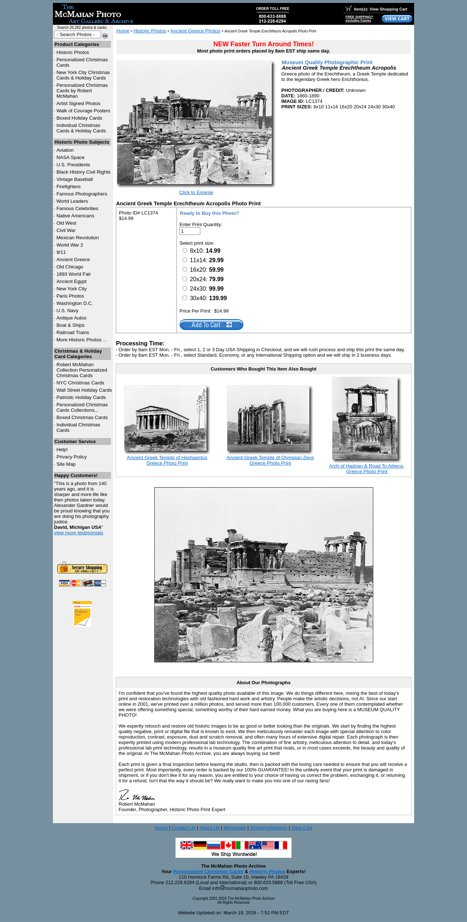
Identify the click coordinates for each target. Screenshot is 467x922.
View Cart (301, 827)
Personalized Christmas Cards (208, 871)
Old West (67, 223)
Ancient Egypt (71, 281)
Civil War (66, 230)
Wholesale (234, 827)
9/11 (61, 252)
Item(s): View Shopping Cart (376, 9)
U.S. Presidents (73, 164)
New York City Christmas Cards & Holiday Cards (83, 75)
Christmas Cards (80, 383)
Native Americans (75, 215)
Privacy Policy (72, 457)
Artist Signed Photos (79, 103)
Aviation (65, 150)
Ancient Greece (73, 259)
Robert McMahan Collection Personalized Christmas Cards (82, 370)
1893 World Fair (74, 274)
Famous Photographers (82, 194)
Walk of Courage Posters (84, 110)
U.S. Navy (67, 310)
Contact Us (183, 827)
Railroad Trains (73, 332)
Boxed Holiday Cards (79, 118)
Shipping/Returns (268, 827)
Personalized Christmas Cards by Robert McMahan (82, 90)
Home (123, 31)
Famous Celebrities (78, 208)
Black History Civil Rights (84, 172)
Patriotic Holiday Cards (81, 397)
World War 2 (70, 245)
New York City (72, 288)
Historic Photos (73, 52)
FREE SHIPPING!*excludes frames (359, 18)
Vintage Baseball (75, 179)
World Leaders (72, 201)
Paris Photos (70, 296)
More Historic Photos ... (82, 339)
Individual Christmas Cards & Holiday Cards (81, 128)
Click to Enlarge (196, 192)
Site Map (66, 464)
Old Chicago (70, 267)
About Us (210, 827)
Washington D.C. (75, 303)
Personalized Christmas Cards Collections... (82, 407)
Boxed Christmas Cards (82, 417)
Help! (62, 449)
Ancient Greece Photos (195, 31)
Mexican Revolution (78, 237)
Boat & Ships (71, 325)
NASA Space (71, 157)
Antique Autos (71, 318)
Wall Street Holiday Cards (84, 390)
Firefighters (69, 186)
